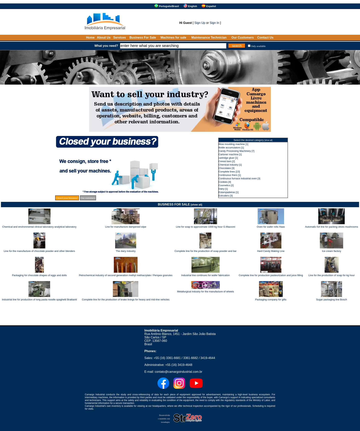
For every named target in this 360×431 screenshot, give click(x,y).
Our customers (88, 197)
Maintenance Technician (208, 37)
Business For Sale (143, 37)
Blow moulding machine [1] (233, 144)
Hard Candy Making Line (270, 251)
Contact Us (265, 37)
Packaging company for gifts (270, 299)
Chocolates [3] (227, 168)
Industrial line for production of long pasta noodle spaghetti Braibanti (39, 299)
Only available (258, 46)
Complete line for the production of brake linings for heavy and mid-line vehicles (125, 299)
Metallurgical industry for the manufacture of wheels (205, 291)
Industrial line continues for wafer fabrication (205, 275)
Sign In (214, 22)
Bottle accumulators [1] (231, 147)
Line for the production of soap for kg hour (332, 275)
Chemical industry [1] (230, 164)
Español (211, 6)
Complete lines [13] (229, 171)
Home (90, 37)
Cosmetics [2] (226, 185)
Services (119, 37)
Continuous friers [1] (230, 175)
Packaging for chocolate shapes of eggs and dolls (39, 275)
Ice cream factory (331, 251)
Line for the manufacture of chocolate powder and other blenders (39, 251)
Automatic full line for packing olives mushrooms (331, 226)
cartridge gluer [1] (228, 157)
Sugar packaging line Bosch (331, 299)
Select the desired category (253, 140)
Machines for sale (173, 37)
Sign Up (199, 22)
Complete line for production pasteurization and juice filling (271, 275)
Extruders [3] (226, 195)
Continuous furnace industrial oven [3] (239, 178)
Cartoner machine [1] (230, 154)
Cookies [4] (225, 181)
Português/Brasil (169, 6)
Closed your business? (67, 197)
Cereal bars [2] (227, 161)
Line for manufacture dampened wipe (125, 226)
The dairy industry (125, 251)
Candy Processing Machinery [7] (236, 151)
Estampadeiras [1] (229, 192)
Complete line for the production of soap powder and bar (205, 251)
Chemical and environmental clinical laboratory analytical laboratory (39, 226)
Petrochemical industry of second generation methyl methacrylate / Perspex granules (125, 275)
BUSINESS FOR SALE (180, 204)
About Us (104, 37)
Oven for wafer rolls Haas (271, 226)
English (192, 6)
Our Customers (242, 37)
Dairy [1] (223, 188)
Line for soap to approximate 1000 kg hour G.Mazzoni (205, 226)
